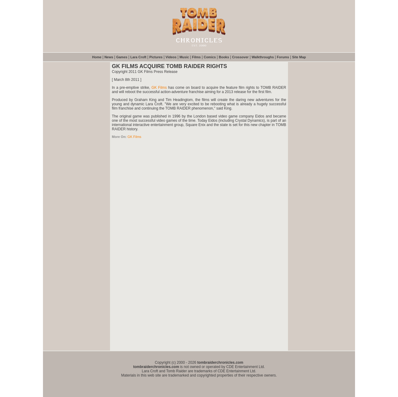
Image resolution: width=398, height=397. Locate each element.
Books (224, 57)
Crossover (240, 57)
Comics (210, 57)
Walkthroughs (263, 57)
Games (121, 57)
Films (196, 57)
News (109, 57)
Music (184, 57)
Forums (283, 57)
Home (96, 57)
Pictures (155, 57)
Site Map (299, 57)
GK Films (159, 87)
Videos (170, 57)
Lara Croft (138, 57)
